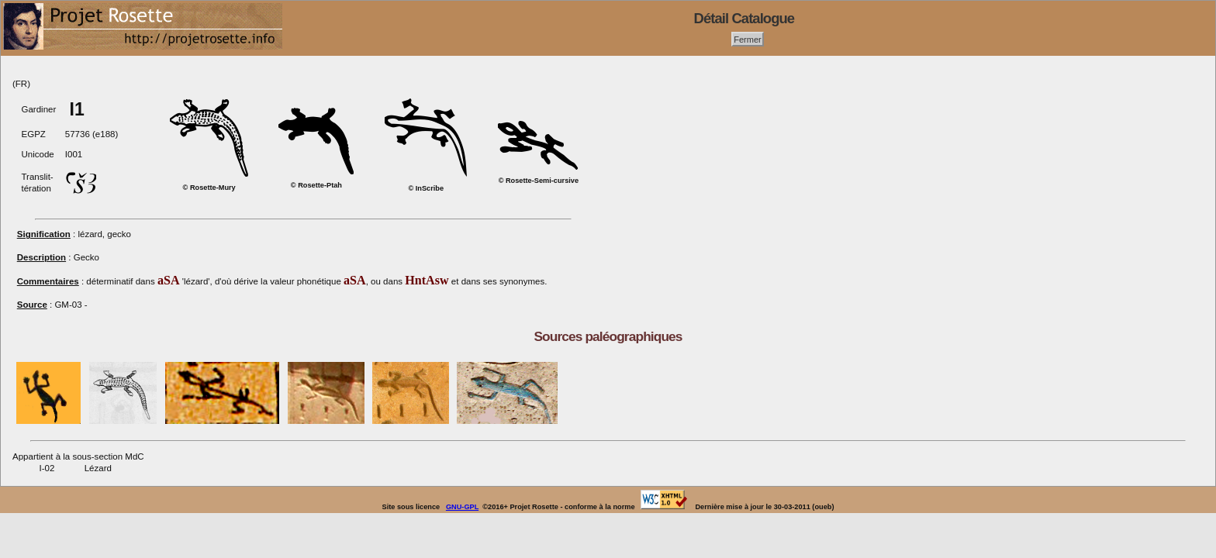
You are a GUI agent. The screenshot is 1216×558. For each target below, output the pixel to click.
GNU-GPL (462, 507)
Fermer (748, 38)
